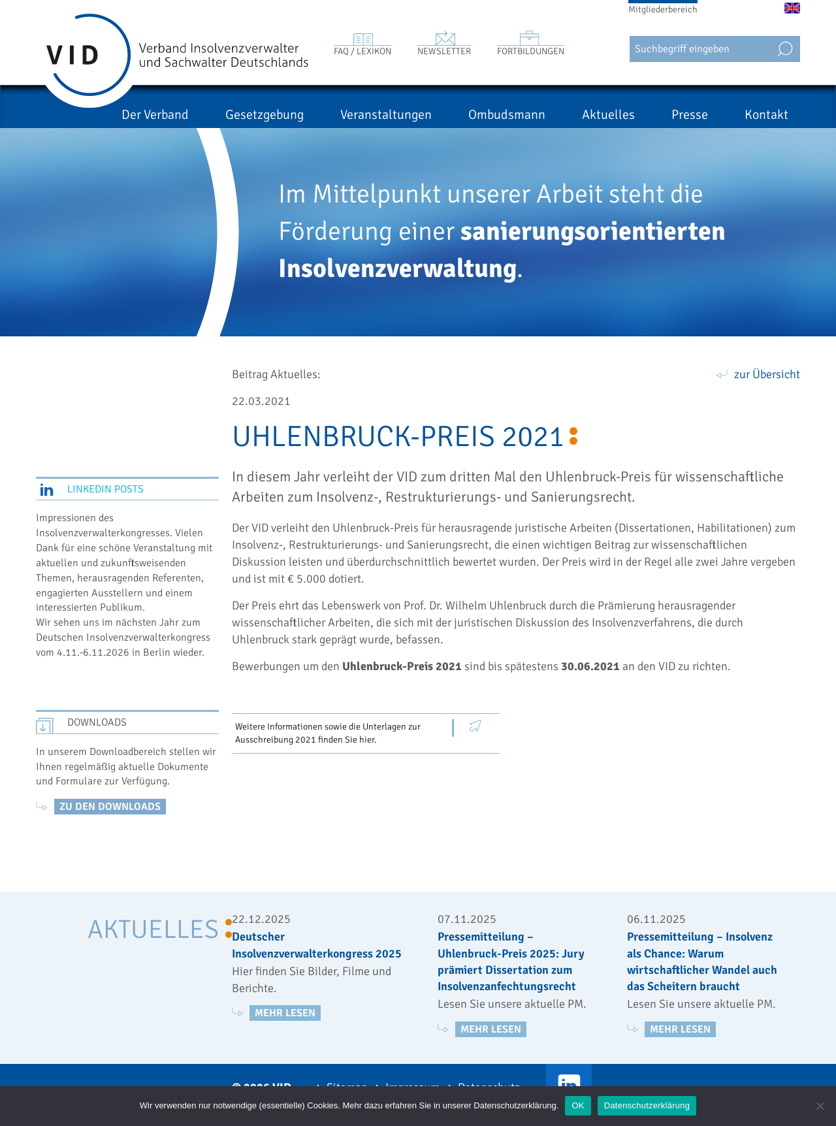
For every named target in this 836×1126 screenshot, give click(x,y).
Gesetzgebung (264, 114)
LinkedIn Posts (105, 489)
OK (577, 1105)
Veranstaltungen (386, 114)
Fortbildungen (530, 51)
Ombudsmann (506, 114)
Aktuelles (608, 114)
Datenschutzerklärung (647, 1105)
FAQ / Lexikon (362, 51)
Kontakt (766, 114)
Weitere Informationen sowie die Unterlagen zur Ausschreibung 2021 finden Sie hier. (328, 733)
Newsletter (444, 51)
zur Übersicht (767, 374)
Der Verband (155, 114)
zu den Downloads (110, 806)
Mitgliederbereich (663, 9)
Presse (689, 114)
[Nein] (819, 1105)
